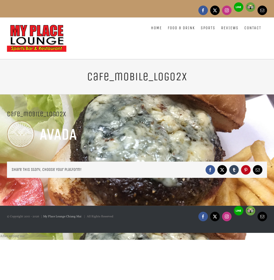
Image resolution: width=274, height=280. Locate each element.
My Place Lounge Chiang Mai (62, 264)
